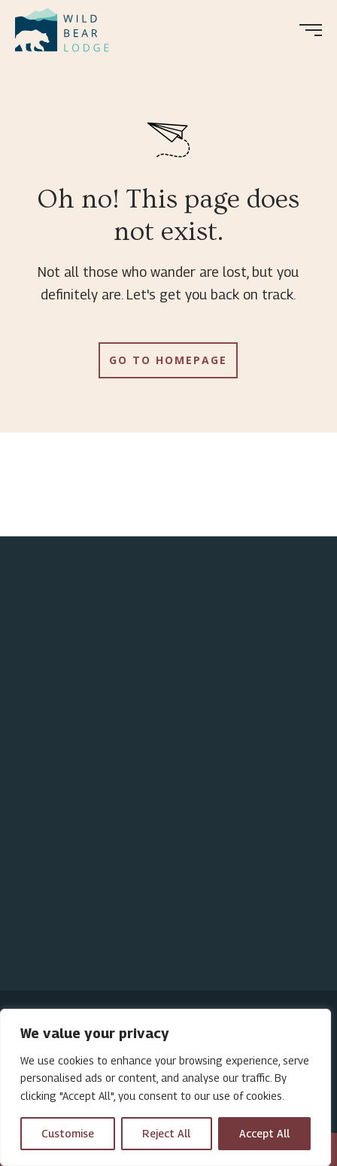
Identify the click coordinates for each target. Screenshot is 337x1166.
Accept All (264, 1133)
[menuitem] (68, 30)
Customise (67, 1133)
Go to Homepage (168, 360)
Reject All (166, 1133)
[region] (165, 1087)
